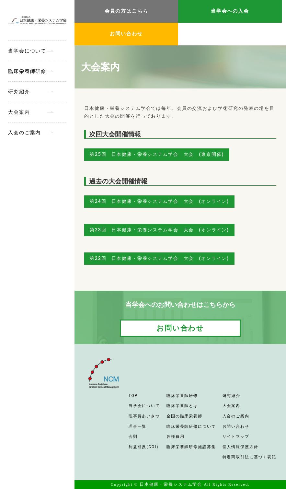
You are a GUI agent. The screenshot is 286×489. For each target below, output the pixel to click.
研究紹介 (19, 92)
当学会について (27, 51)
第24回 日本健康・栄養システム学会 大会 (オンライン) (159, 201)
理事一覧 (138, 426)
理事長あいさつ (144, 416)
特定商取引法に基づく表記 (250, 457)
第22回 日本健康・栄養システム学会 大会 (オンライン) (159, 258)
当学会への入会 (230, 11)
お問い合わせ (126, 34)
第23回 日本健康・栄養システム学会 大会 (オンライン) (159, 229)
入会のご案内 (24, 132)
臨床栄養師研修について (191, 426)
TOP (133, 395)
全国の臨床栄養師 (184, 416)
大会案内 (19, 112)
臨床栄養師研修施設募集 (191, 447)
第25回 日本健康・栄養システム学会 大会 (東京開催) (157, 154)
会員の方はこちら (126, 11)
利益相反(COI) (144, 447)
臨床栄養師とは (182, 405)
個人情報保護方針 (240, 447)
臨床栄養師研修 (27, 71)
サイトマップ (236, 436)
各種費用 (175, 436)
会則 (133, 436)
